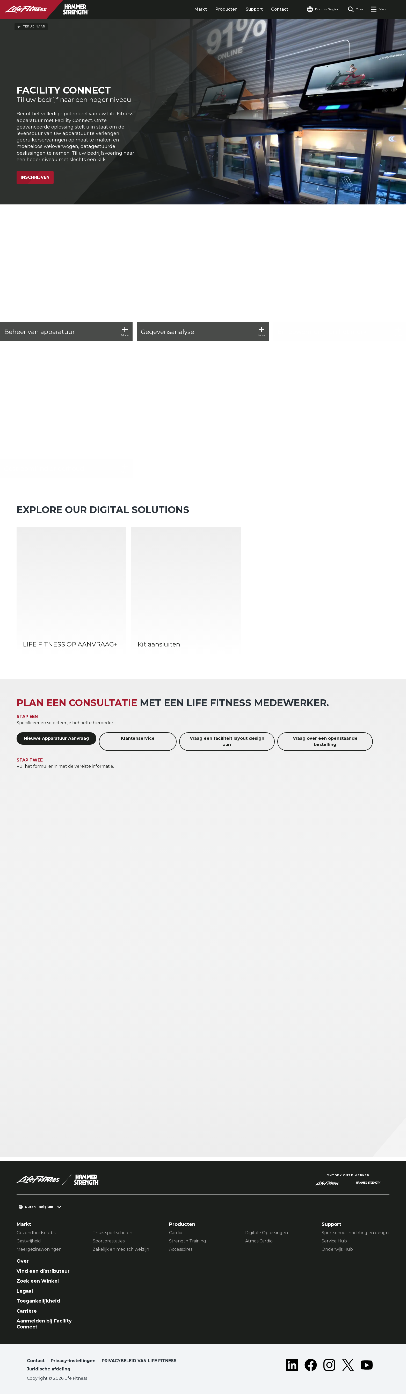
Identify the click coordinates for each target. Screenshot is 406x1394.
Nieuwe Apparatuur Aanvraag (56, 738)
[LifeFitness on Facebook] (310, 1366)
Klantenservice (138, 738)
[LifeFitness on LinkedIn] (292, 1366)
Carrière (27, 1311)
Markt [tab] (200, 9)
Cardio (175, 1232)
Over (23, 1261)
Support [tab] (254, 9)
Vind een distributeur (43, 1271)
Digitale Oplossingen (266, 1232)
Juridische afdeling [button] (48, 1369)
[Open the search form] (355, 9)
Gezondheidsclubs (36, 1232)
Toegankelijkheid (38, 1301)
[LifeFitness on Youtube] (366, 1366)
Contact (279, 9)
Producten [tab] (226, 9)
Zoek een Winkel (38, 1281)
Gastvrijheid (29, 1241)
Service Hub (334, 1241)
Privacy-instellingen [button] (73, 1360)
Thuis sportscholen (112, 1232)
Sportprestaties (109, 1241)
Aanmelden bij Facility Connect (44, 1324)
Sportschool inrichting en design (355, 1232)
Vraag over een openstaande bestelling (325, 741)
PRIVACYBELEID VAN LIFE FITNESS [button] (139, 1360)
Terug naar (31, 27)
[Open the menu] (378, 9)
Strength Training (187, 1241)
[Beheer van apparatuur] (66, 275)
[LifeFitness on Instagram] (329, 1366)
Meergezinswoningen (39, 1249)
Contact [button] (36, 1360)
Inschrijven (35, 177)
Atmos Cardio (259, 1241)
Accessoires (180, 1249)
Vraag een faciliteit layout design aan (227, 741)
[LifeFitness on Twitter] (348, 1366)
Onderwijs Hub (337, 1249)
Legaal (25, 1291)
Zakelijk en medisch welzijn (121, 1249)
